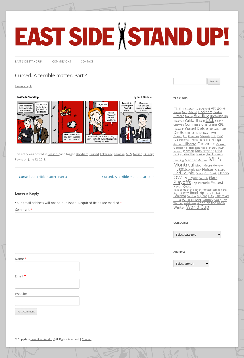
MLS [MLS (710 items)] (214, 158)
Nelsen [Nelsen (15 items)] (208, 169)
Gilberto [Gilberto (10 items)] (189, 144)
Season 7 (54, 154)
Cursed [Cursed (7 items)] (190, 128)
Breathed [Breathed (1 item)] (178, 121)
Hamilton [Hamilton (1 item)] (194, 147)
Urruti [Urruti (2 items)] (177, 200)
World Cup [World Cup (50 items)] (197, 207)
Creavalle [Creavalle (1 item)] (178, 129)
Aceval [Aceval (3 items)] (205, 109)
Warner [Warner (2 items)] (178, 203)
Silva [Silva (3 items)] (217, 193)
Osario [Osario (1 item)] (213, 173)
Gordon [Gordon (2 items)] (178, 148)
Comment (23, 209)
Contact (87, 61)
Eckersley (106, 154)
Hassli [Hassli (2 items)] (204, 148)
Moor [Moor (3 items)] (199, 165)
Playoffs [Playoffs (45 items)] (182, 182)
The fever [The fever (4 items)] (222, 196)
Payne (19, 159)
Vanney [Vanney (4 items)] (207, 200)
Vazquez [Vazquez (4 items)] (220, 200)
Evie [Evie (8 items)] (220, 136)
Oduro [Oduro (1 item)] (200, 173)
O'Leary (149, 154)
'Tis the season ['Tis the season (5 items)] (184, 108)
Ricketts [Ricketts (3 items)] (184, 193)
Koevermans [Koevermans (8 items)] (204, 150)
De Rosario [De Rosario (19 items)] (183, 132)
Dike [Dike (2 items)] (206, 133)
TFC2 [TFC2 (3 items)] (211, 196)
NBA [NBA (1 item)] (198, 169)
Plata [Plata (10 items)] (213, 177)
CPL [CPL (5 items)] (220, 124)
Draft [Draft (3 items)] (213, 133)
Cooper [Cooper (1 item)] (213, 124)
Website (21, 293)
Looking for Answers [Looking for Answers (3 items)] (209, 154)
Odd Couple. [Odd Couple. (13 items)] (184, 172)
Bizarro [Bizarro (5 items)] (178, 116)
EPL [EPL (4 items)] (213, 136)
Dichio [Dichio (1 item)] (198, 133)
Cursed (94, 154)
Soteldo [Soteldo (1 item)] (191, 196)
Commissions (61, 61)
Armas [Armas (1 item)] (177, 112)
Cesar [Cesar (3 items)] (219, 121)
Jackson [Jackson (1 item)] (177, 151)
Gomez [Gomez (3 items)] (221, 144)
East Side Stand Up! (43, 339)
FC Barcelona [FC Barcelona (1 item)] (181, 139)
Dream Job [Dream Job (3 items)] (180, 136)
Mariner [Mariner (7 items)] (191, 160)
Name (21, 259)
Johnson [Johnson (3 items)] (188, 151)
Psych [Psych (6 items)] (177, 186)
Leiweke (119, 154)
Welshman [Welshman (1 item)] (190, 203)
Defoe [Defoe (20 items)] (202, 128)
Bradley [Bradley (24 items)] (201, 115)
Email (20, 276)
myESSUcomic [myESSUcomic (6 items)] (184, 169)
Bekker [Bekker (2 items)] (217, 112)
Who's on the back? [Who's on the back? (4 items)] (211, 203)
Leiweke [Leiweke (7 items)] (188, 154)
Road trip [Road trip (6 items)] (197, 192)
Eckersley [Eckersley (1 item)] (193, 136)
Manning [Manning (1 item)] (178, 160)
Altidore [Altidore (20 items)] (218, 108)
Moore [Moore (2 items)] (208, 165)
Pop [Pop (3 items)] (194, 183)
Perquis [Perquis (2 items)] (203, 178)
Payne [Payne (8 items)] (193, 178)
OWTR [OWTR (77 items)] (180, 177)
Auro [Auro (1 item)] (185, 112)
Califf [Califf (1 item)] (202, 121)
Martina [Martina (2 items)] (202, 160)
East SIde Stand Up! (28, 61)
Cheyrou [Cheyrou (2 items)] (178, 125)
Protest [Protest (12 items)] (217, 182)
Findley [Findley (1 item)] (194, 139)
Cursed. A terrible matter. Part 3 (41, 177)
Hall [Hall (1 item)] (186, 147)
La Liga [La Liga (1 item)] (177, 154)
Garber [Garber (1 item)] (177, 144)
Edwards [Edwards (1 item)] (205, 136)
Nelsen (137, 154)
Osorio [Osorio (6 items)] (223, 173)
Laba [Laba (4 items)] (218, 151)
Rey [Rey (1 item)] (175, 193)
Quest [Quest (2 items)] (187, 186)
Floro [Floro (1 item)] (202, 139)
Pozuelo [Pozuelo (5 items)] (204, 183)
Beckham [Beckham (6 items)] (205, 112)
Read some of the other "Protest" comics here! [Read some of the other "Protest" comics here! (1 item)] (200, 189)
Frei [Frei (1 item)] (208, 139)
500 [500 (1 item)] (198, 108)
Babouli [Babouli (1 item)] (192, 112)
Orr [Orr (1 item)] (206, 173)
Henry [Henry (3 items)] (213, 148)
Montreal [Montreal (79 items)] (183, 164)
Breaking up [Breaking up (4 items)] (219, 116)
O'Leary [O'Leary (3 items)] (220, 170)
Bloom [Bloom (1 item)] (189, 116)
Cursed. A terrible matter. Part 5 (128, 177)
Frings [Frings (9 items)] (216, 139)
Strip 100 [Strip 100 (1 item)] (202, 196)
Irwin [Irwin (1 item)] (221, 147)
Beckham (82, 154)
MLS (129, 154)
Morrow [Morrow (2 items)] (218, 165)
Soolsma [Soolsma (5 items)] (179, 196)
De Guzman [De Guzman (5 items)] (217, 129)
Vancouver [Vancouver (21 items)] (192, 199)
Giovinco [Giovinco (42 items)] (206, 143)
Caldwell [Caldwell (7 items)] (191, 120)
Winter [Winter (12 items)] (179, 207)
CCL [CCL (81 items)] (210, 120)
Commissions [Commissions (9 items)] (196, 124)
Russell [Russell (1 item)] (209, 193)
